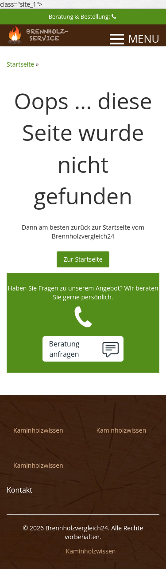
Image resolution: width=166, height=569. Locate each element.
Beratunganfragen (64, 349)
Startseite (20, 64)
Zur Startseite (82, 259)
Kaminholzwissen (38, 430)
